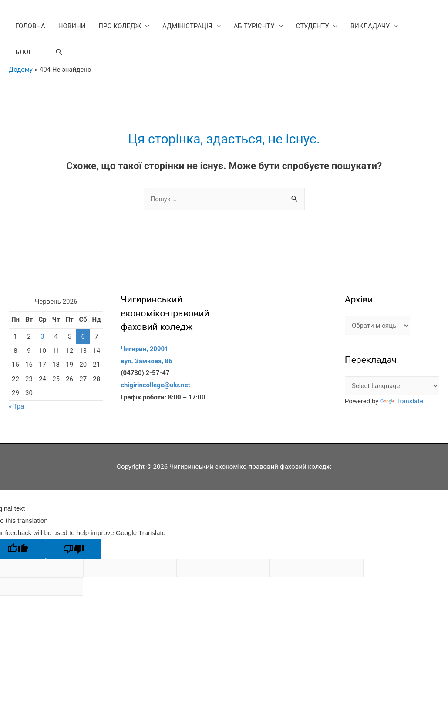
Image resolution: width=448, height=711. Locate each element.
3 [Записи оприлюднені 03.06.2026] (42, 336)
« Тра (16, 406)
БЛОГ (23, 52)
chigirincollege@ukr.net (155, 385)
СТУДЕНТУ (312, 26)
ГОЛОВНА (30, 26)
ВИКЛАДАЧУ (370, 26)
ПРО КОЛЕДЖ (119, 26)
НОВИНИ (71, 26)
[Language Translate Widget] (392, 386)
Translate (401, 401)
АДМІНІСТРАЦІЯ (187, 26)
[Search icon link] (59, 52)
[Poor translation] (73, 549)
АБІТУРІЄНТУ (254, 26)
